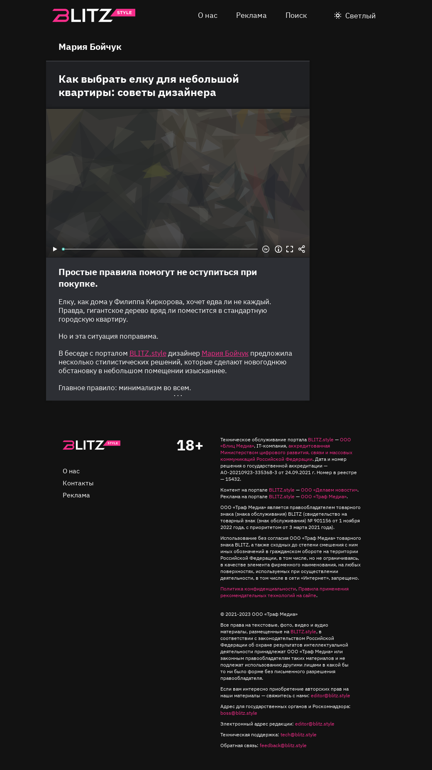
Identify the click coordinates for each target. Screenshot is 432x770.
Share (302, 249)
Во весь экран (290, 249)
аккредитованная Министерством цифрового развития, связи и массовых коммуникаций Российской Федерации (286, 452)
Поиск (296, 15)
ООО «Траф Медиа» (324, 496)
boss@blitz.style (238, 713)
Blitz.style (93, 15)
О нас (207, 15)
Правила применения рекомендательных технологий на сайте (284, 591)
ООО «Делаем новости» (329, 490)
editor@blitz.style (330, 695)
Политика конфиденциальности (258, 588)
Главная (92, 445)
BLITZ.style (321, 439)
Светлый (360, 15)
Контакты (78, 483)
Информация (278, 249)
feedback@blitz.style (283, 745)
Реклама (251, 15)
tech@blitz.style (299, 734)
